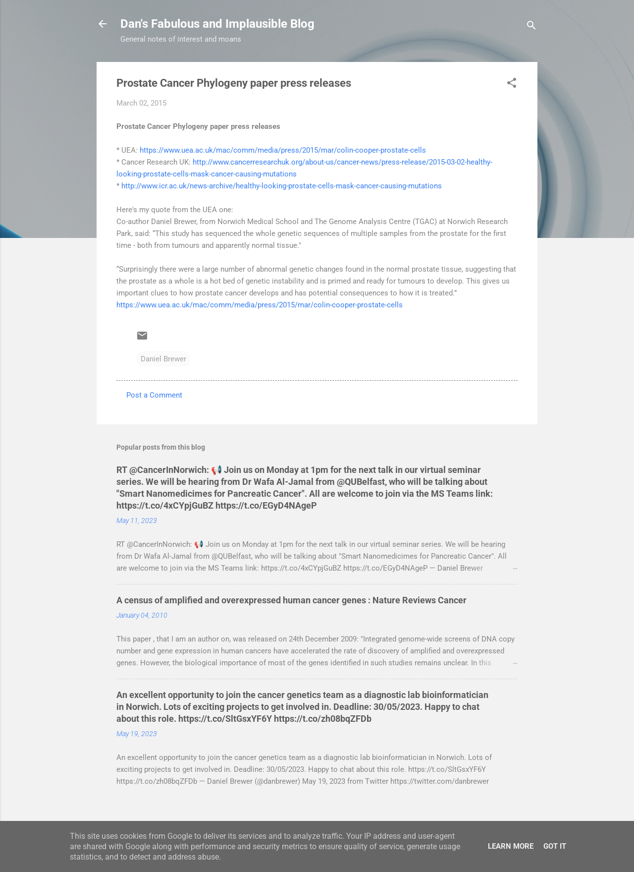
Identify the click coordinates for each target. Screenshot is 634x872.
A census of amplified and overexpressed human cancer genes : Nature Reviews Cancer (291, 600)
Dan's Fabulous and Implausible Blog (217, 24)
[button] (512, 84)
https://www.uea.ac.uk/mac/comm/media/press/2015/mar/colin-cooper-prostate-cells (283, 150)
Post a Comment (154, 395)
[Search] (531, 27)
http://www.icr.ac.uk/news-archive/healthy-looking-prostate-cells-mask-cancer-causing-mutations (281, 185)
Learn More (510, 846)
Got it (554, 846)
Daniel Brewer (163, 358)
